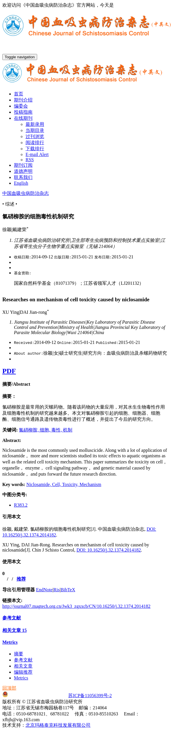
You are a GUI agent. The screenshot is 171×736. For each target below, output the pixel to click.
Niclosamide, (39, 484)
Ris (56, 589)
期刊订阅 (23, 165)
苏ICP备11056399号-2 (90, 695)
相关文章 (14, 630)
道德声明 (23, 171)
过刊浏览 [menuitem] (35, 136)
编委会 (21, 106)
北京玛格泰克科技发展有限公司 (58, 725)
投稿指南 (23, 112)
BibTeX (68, 589)
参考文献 (11, 617)
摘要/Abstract (16, 384)
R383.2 (21, 505)
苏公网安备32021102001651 (33, 695)
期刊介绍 (23, 99)
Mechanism (90, 484)
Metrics (9, 642)
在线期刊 (23, 118)
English (21, 183)
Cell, (57, 484)
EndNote (44, 589)
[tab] (85, 384)
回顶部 (9, 688)
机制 (67, 429)
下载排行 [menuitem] (35, 148)
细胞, (45, 429)
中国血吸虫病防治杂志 (25, 193)
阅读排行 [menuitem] (35, 142)
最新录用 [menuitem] (35, 124)
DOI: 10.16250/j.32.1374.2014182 (109, 550)
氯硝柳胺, (29, 429)
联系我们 (23, 177)
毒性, (57, 429)
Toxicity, (71, 484)
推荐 (21, 579)
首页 (18, 93)
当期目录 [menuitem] (35, 130)
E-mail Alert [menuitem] (37, 154)
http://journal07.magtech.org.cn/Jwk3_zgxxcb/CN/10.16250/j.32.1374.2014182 (76, 606)
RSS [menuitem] (30, 159)
